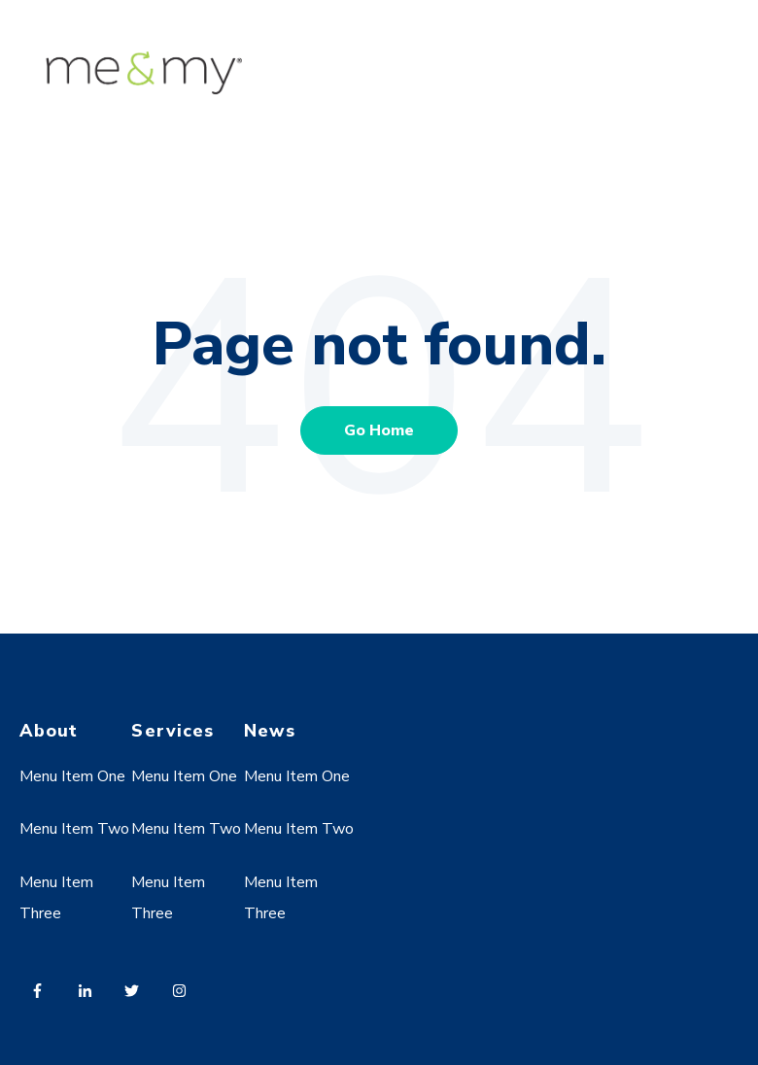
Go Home (379, 430)
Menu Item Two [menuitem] (74, 829)
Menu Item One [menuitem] (72, 776)
